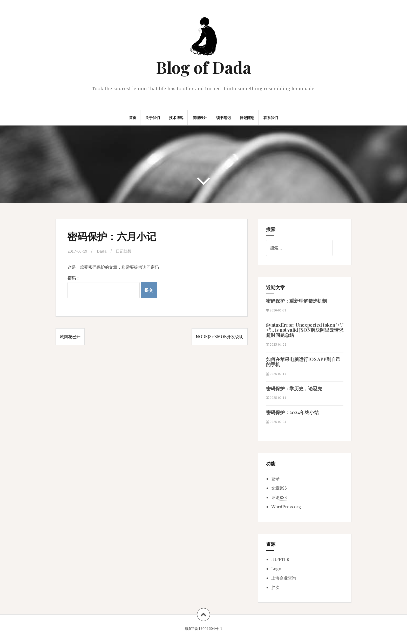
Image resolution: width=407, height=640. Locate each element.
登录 (275, 479)
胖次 (275, 587)
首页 (132, 117)
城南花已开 (70, 336)
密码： (103, 286)
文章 (279, 488)
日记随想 (247, 117)
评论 (279, 497)
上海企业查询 (283, 578)
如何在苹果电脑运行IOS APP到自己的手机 (303, 361)
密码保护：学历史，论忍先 (294, 388)
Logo (276, 569)
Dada (104, 251)
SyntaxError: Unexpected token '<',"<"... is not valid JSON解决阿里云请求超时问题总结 (304, 330)
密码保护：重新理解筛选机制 (296, 301)
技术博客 (176, 117)
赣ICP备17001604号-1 (203, 628)
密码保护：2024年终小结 (292, 412)
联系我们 (270, 117)
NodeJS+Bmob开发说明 (219, 336)
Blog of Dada (203, 67)
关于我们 (152, 117)
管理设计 (200, 117)
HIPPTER (280, 559)
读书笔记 (223, 117)
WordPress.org (286, 507)
